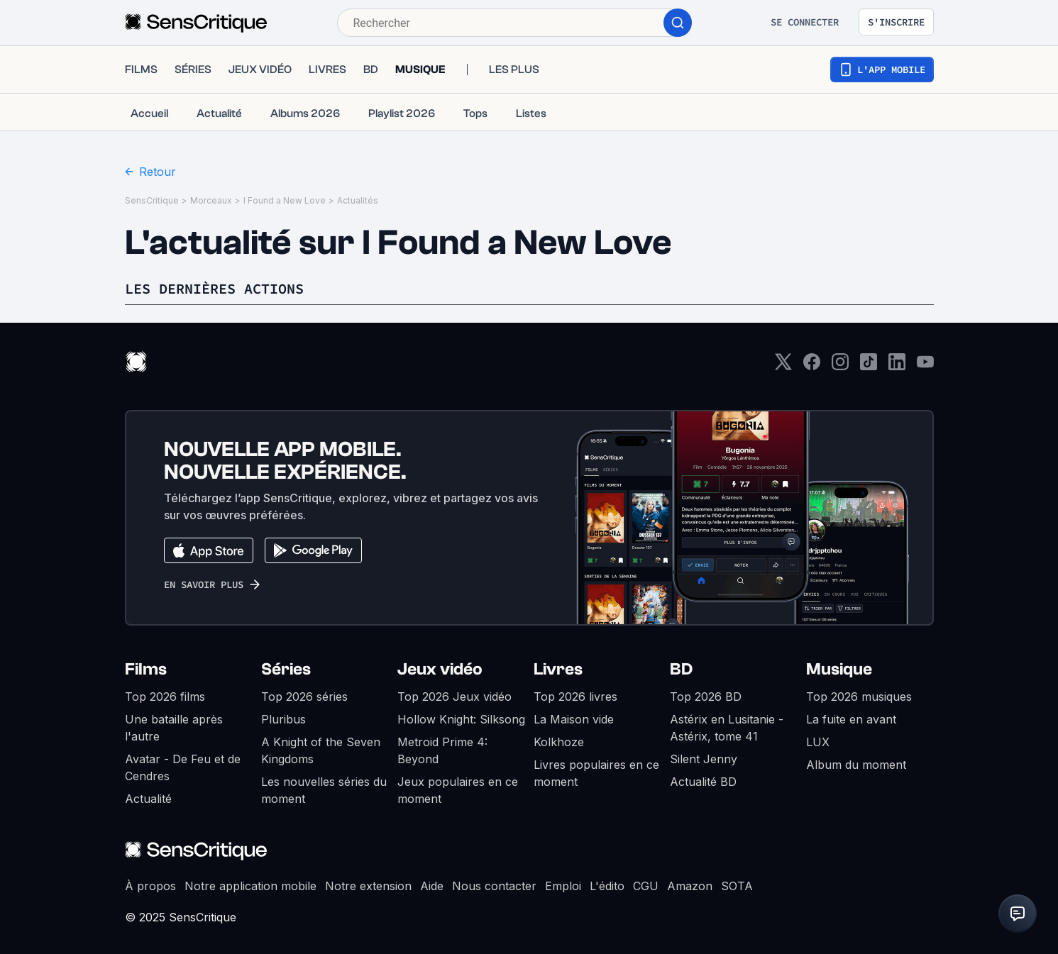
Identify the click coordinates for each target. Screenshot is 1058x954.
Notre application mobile (250, 886)
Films (146, 669)
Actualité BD (703, 782)
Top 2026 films (165, 696)
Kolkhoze (559, 742)
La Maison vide (574, 719)
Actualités (357, 200)
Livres (558, 669)
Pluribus (283, 719)
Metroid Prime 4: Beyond (442, 750)
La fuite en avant (851, 719)
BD (681, 669)
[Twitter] (783, 366)
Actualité (148, 799)
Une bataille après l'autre (174, 727)
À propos (150, 886)
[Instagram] (840, 366)
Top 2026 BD (706, 696)
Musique (839, 669)
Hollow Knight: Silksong (461, 719)
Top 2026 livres (575, 696)
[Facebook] (811, 366)
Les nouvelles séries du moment (324, 790)
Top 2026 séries (304, 696)
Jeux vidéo (440, 669)
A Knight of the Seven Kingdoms (320, 750)
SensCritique (152, 200)
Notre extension (368, 886)
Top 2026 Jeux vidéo (454, 696)
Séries (286, 669)
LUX (818, 742)
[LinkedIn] (896, 366)
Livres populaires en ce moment (596, 773)
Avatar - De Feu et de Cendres (183, 767)
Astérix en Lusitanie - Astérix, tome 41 (726, 727)
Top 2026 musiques (859, 696)
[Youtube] (925, 366)
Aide (431, 886)
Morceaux (211, 200)
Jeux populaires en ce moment (457, 790)
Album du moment (856, 765)
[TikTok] (868, 366)
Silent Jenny (703, 759)
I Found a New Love (284, 200)
